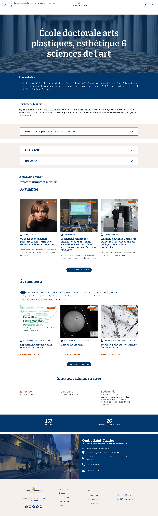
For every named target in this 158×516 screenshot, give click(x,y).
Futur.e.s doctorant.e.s (50, 12)
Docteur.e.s (118, 12)
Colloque (24, 296)
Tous (22, 292)
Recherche (64, 501)
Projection (87, 296)
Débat (44, 296)
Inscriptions (93, 495)
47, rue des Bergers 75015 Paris (97, 453)
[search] (138, 5)
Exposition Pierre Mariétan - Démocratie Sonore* (36, 346)
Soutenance (59, 299)
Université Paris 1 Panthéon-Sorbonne (33, 500)
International (64, 505)
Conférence (34, 296)
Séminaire (107, 296)
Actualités (64, 489)
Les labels (94, 503)
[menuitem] (14, 12)
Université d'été (47, 299)
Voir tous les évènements (79, 364)
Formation (64, 497)
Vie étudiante (93, 491)
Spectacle (24, 299)
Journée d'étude (64, 296)
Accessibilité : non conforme (124, 499)
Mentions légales (124, 495)
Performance (77, 296)
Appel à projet (45, 292)
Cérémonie (113, 292)
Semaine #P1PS (78, 292)
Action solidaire (33, 292)
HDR (147, 12)
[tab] (79, 131)
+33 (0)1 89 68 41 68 (92, 464)
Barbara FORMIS (52, 109)
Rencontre (97, 296)
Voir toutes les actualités (79, 270)
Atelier (105, 292)
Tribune (97, 292)
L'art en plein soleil (71, 344)
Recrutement (57, 292)
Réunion (67, 292)
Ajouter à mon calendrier (30, 354)
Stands (89, 292)
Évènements (64, 493)
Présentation (14, 12)
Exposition (52, 296)
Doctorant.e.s (86, 12)
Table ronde (35, 299)
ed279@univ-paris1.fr (93, 471)
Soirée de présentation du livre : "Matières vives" (119, 346)
